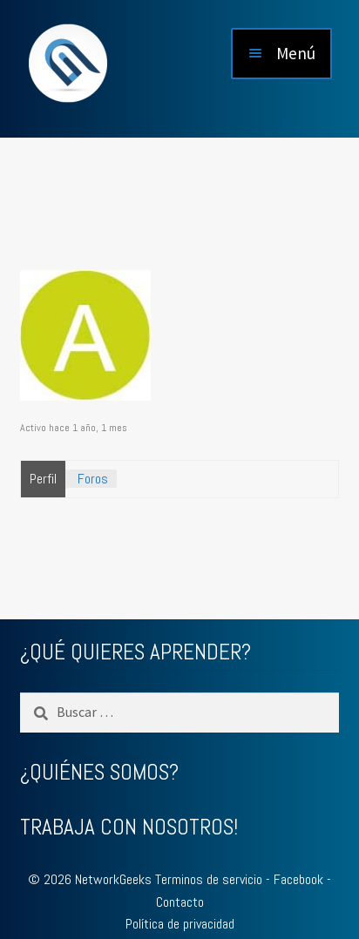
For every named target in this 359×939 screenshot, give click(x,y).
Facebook (298, 879)
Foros (93, 479)
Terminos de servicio (208, 879)
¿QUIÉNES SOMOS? (99, 772)
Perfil (43, 479)
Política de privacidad (179, 924)
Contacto (180, 902)
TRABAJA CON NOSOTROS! (129, 827)
